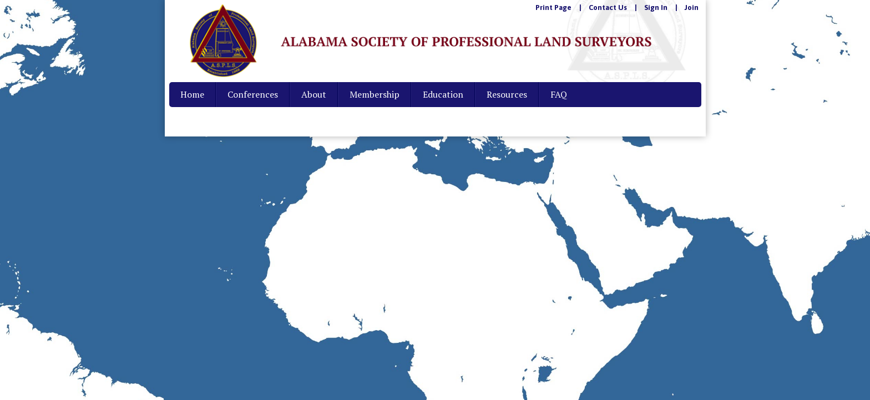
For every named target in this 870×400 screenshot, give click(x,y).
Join (692, 7)
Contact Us (608, 7)
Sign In (655, 7)
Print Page (553, 7)
